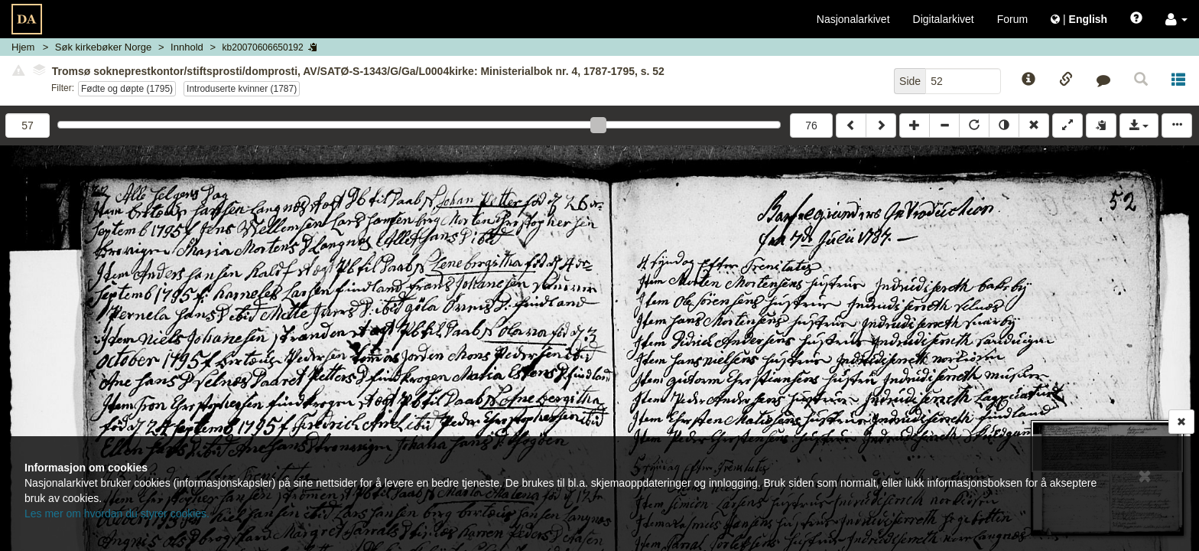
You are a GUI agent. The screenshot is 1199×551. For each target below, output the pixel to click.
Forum (1012, 19)
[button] (1176, 19)
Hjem (22, 47)
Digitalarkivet (943, 19)
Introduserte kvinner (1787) (242, 88)
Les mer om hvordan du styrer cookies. (117, 513)
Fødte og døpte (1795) (127, 88)
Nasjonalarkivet (853, 19)
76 (811, 125)
